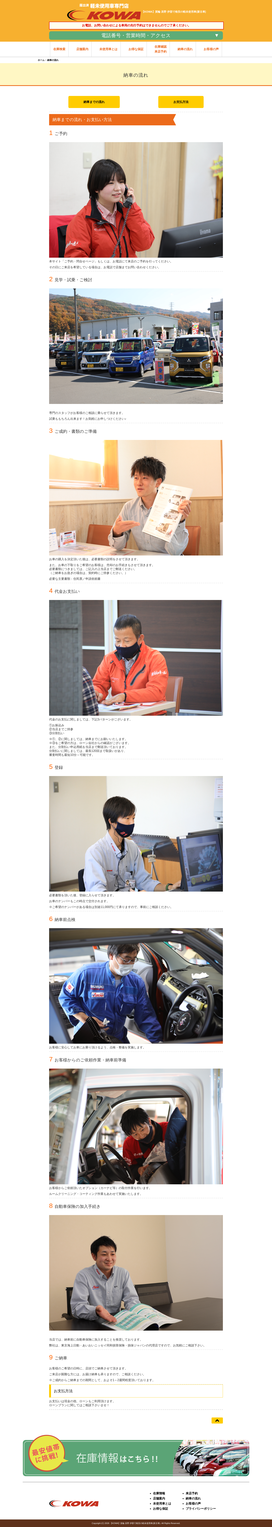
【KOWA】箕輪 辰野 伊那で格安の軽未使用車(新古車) (135, 1523)
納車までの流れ (94, 101)
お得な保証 (160, 1508)
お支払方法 (181, 101)
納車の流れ (193, 1498)
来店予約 (192, 1493)
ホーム (41, 60)
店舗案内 (159, 1498)
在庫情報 (159, 1493)
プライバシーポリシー (201, 1508)
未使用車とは (162, 1503)
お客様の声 (193, 1503)
